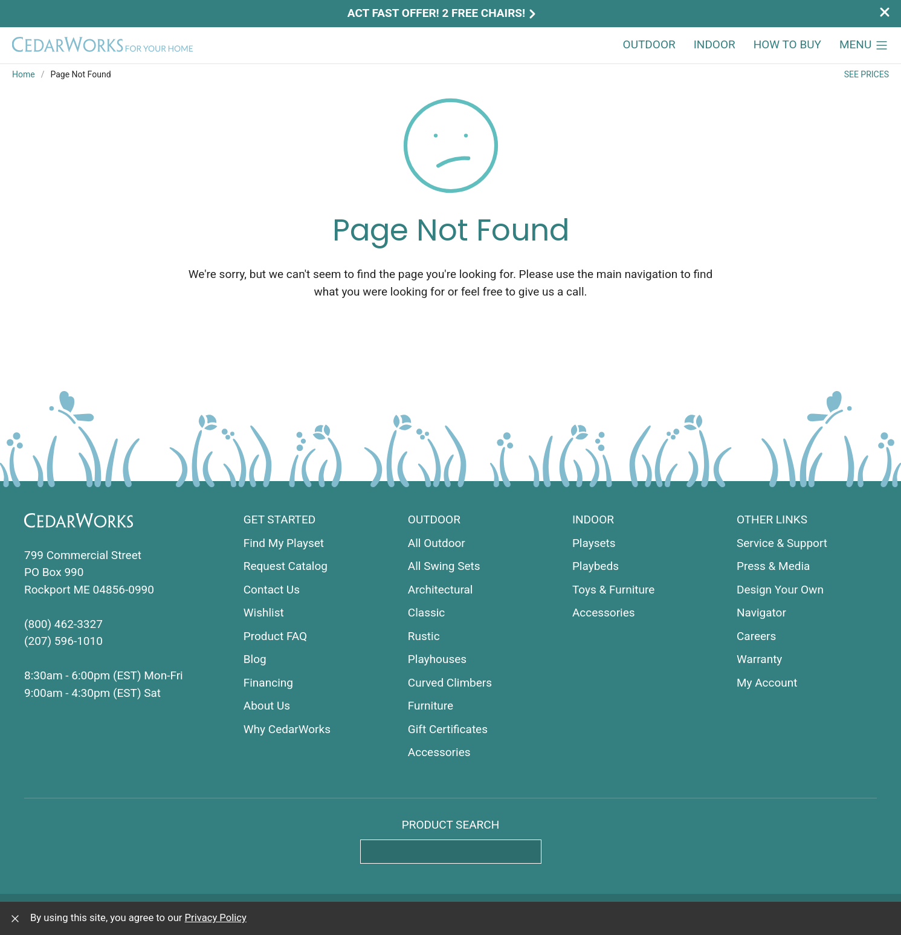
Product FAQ (275, 636)
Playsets (594, 543)
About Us (267, 706)
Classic (426, 613)
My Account (767, 683)
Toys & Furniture (613, 590)
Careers (756, 636)
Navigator (761, 613)
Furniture (430, 706)
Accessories (439, 752)
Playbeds (595, 566)
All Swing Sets (444, 566)
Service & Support (782, 543)
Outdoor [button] (649, 44)
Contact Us (272, 590)
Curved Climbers (450, 683)
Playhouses (437, 659)
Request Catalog (286, 566)
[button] (864, 45)
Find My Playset (284, 543)
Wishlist (264, 613)
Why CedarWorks (287, 729)
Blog (255, 659)
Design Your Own (780, 590)
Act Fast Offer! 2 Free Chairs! (442, 13)
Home (23, 74)
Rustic (424, 636)
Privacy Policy (216, 918)
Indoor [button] (714, 44)
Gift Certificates (448, 729)
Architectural (440, 590)
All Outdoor (436, 543)
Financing (268, 683)
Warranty (759, 659)
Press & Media (773, 566)
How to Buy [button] (787, 44)
